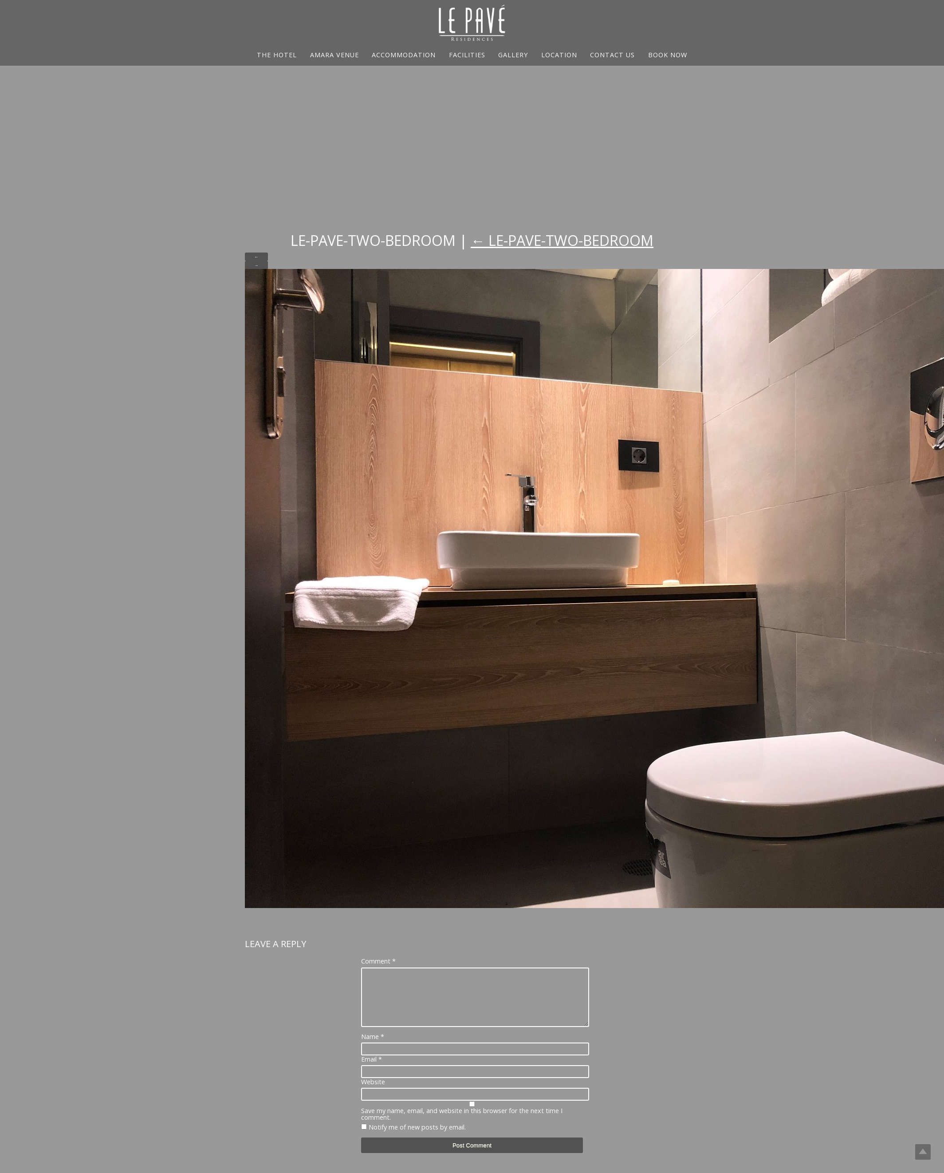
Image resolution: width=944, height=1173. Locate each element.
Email (371, 1070)
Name (372, 1047)
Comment (378, 961)
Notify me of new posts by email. (417, 1138)
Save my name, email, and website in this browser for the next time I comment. (461, 1124)
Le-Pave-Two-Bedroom (562, 240)
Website (373, 1093)
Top (923, 1152)
